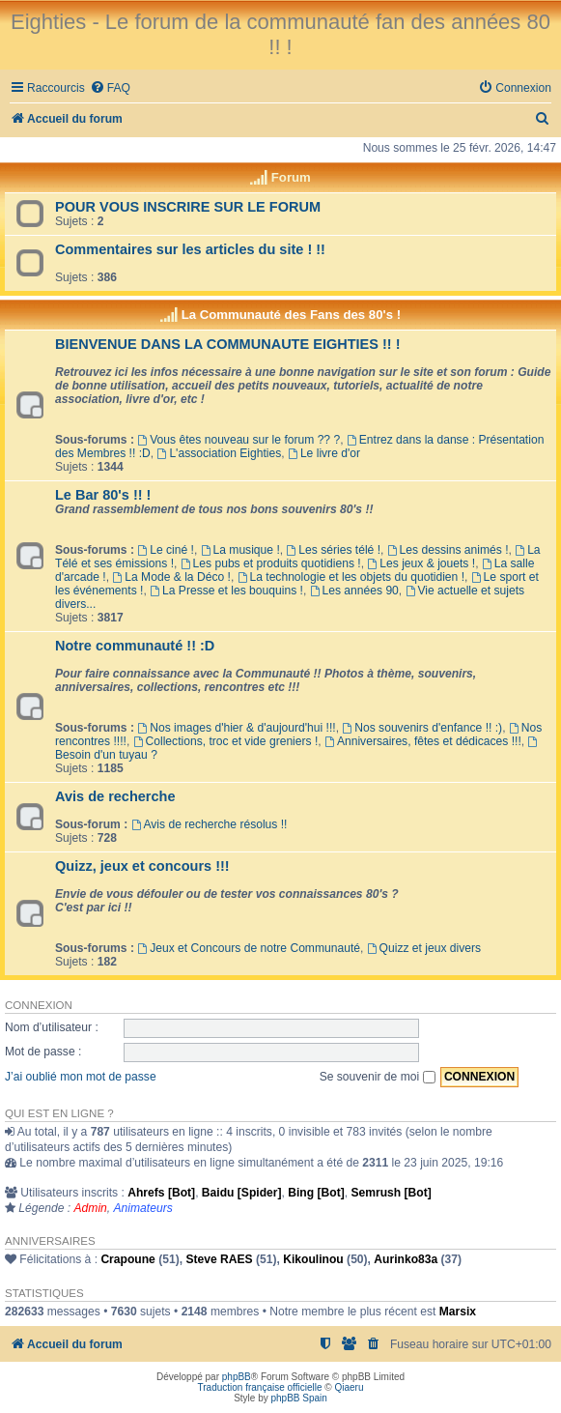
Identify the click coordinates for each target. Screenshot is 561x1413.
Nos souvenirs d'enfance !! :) (422, 728)
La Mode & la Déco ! (171, 577)
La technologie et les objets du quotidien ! (351, 577)
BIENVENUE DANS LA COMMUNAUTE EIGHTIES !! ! (228, 344)
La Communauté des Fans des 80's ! (291, 314)
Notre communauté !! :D (134, 645)
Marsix (457, 1311)
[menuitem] (110, 88)
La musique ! (240, 550)
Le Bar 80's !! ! (103, 495)
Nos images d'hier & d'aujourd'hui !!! (236, 728)
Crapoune (127, 1259)
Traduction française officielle (260, 1387)
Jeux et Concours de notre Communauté (248, 948)
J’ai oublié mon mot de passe (80, 1076)
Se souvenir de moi (377, 1076)
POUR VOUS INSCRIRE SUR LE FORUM (188, 207)
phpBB (236, 1376)
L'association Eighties (219, 453)
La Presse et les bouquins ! (226, 590)
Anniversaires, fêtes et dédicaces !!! (422, 741)
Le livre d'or (324, 453)
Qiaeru (348, 1387)
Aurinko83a (405, 1259)
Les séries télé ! (333, 550)
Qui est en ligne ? (59, 1113)
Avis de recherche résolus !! (209, 824)
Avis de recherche (115, 796)
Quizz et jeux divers (424, 948)
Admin (90, 1208)
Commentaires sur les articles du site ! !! (190, 249)
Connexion (38, 1005)
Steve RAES (218, 1259)
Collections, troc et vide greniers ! (226, 741)
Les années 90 (354, 590)
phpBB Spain (298, 1398)
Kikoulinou (313, 1259)
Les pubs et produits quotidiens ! (271, 563)
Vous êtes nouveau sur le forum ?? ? (238, 440)
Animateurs (143, 1208)
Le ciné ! (165, 550)
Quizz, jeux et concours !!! (142, 866)
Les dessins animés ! (448, 550)
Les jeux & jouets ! (421, 563)
